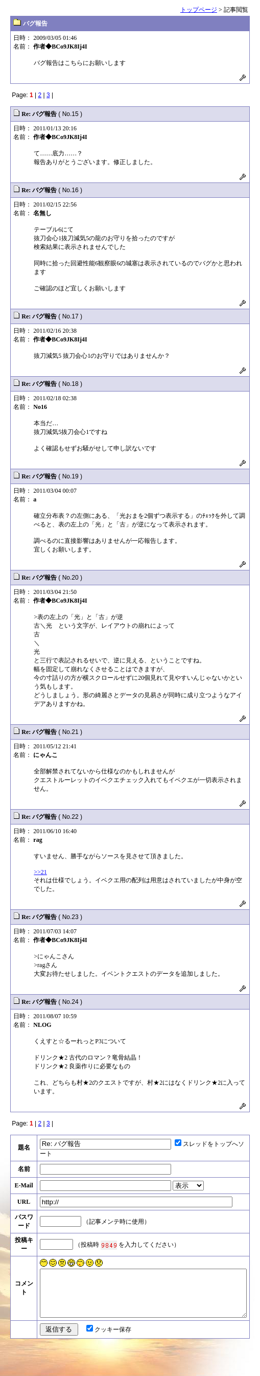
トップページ (198, 9)
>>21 (40, 872)
